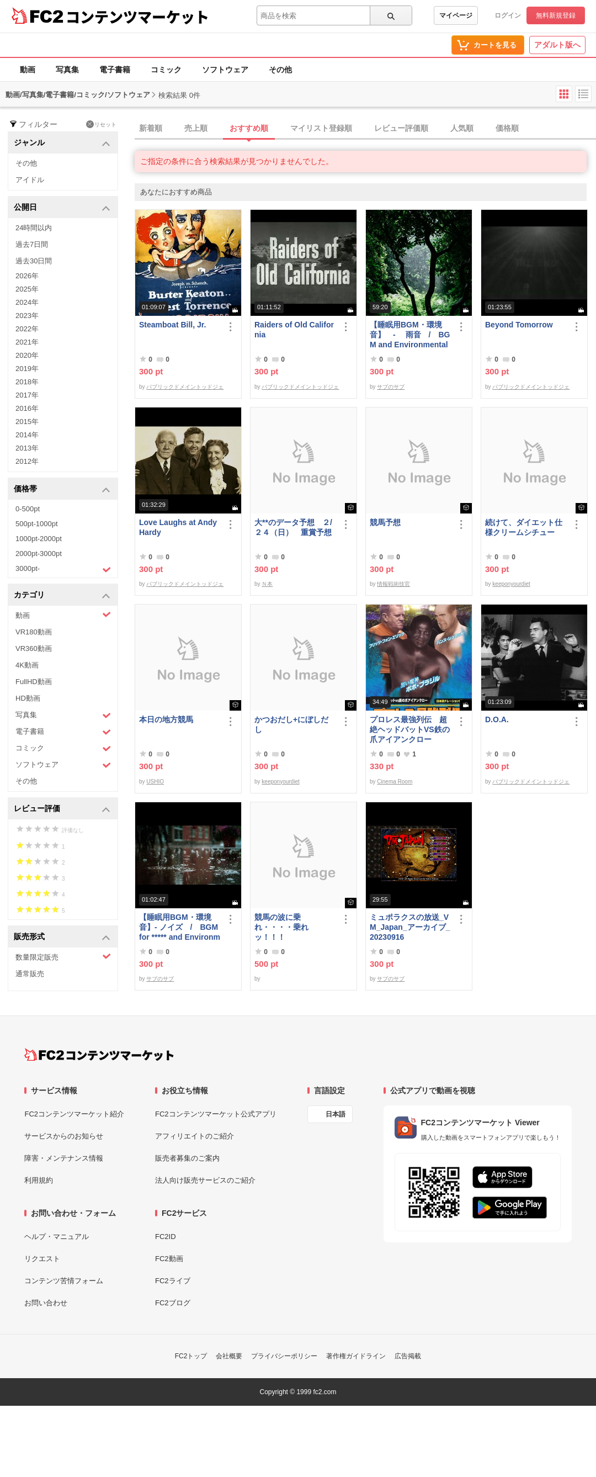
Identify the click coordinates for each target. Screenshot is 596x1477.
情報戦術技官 (393, 584)
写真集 (67, 69)
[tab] (365, 129)
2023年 (27, 315)
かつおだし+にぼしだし (291, 724)
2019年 (27, 368)
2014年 (27, 435)
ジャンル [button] (62, 143)
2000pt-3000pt (38, 553)
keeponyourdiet (511, 584)
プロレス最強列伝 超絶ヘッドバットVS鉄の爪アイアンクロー (410, 729)
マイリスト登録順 (321, 128)
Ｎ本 (267, 584)
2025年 (27, 289)
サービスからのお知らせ (63, 1136)
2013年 (27, 448)
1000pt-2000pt (38, 538)
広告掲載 (408, 1356)
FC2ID (165, 1236)
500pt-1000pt (36, 524)
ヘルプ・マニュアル (56, 1236)
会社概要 (229, 1356)
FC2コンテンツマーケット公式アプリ (215, 1114)
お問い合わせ (45, 1303)
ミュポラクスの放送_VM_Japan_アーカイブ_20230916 (410, 927)
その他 (280, 69)
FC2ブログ (172, 1303)
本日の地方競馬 (166, 719)
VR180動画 (33, 632)
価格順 (507, 128)
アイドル (29, 180)
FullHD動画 (33, 681)
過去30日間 (33, 261)
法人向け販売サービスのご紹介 (205, 1180)
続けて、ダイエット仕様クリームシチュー (523, 527)
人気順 (461, 128)
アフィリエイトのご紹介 (194, 1136)
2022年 (27, 329)
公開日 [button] (62, 208)
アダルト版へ (557, 44)
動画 (27, 69)
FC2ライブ (172, 1281)
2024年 (27, 302)
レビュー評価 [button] (62, 809)
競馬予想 (385, 522)
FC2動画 (169, 1258)
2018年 (27, 382)
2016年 (27, 408)
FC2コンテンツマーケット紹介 (74, 1114)
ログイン (507, 15)
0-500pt (27, 509)
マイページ (455, 15)
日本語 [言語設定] (335, 1114)
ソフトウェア (225, 69)
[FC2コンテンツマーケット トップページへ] (99, 1054)
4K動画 (27, 665)
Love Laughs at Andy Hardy (178, 527)
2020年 (27, 355)
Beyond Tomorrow (519, 324)
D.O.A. (497, 719)
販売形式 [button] (62, 937)
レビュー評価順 (401, 128)
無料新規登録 (556, 15)
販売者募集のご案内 (187, 1158)
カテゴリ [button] (62, 595)
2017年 (27, 395)
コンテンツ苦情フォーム (63, 1281)
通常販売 (29, 974)
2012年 (27, 461)
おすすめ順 (249, 128)
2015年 (27, 421)
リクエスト (42, 1258)
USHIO (155, 782)
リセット (101, 124)
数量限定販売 (63, 956)
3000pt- (63, 569)
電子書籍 (114, 69)
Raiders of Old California (294, 329)
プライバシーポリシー (284, 1356)
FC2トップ (191, 1356)
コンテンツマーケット (137, 16)
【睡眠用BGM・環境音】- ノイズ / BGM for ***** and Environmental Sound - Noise (179, 927)
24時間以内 (33, 228)
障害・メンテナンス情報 (63, 1158)
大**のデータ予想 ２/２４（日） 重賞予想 (293, 527)
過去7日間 (31, 244)
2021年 (27, 342)
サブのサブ (391, 387)
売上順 (195, 128)
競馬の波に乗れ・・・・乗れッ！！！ (281, 927)
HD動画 (27, 698)
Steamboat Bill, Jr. (172, 324)
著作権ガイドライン (356, 1356)
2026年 (27, 276)
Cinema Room (394, 782)
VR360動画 (33, 648)
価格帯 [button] (62, 489)
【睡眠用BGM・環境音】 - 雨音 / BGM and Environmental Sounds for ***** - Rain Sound (410, 335)
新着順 (150, 128)
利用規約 (38, 1180)
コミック (166, 69)
